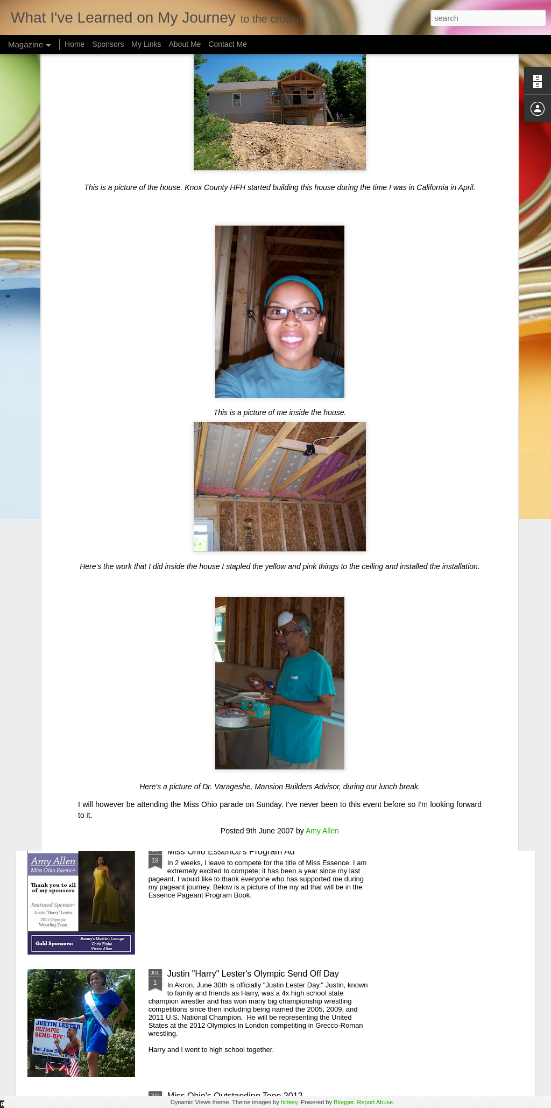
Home (74, 44)
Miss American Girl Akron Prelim (229, 729)
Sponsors (108, 44)
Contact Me (227, 44)
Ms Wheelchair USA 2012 (216, 607)
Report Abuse (375, 1102)
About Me (184, 44)
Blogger (344, 1102)
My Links (146, 44)
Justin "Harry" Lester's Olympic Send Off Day (253, 973)
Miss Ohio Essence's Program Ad (231, 851)
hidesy (289, 1102)
